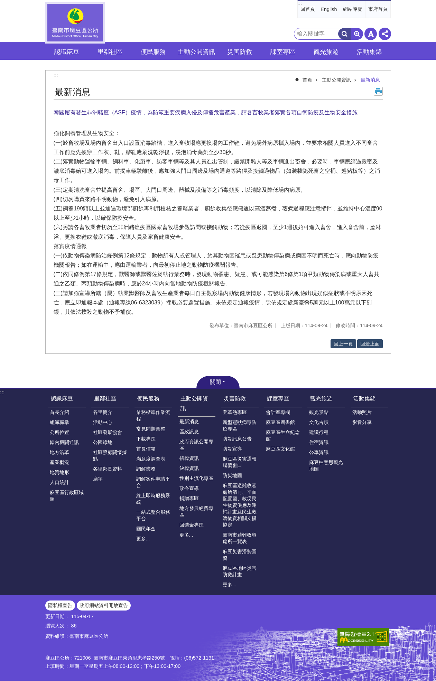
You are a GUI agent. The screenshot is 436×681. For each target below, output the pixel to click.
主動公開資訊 (336, 80)
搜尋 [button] (344, 34)
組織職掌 (59, 422)
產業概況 (59, 462)
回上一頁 (343, 344)
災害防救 (235, 398)
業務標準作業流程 (153, 415)
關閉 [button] (215, 382)
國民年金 (146, 528)
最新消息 (370, 80)
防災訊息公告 (237, 439)
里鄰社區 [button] (110, 51)
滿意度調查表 (150, 459)
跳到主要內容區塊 (3, 3)
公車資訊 (318, 452)
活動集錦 (364, 398)
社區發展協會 (107, 432)
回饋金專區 (191, 525)
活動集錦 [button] (369, 51)
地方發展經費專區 (196, 511)
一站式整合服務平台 (153, 515)
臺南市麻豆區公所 (75, 23)
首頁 (307, 80)
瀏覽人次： (57, 625)
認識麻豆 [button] (66, 51)
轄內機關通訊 (64, 442)
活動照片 (362, 412)
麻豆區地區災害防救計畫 (240, 571)
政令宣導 (189, 488)
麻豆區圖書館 (280, 422)
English (329, 9)
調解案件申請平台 (153, 482)
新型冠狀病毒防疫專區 (240, 425)
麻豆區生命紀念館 (283, 435)
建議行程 (318, 432)
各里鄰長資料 (107, 469)
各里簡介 (102, 412)
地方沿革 (59, 452)
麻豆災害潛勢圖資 (240, 555)
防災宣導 (232, 449)
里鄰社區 (105, 398)
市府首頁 (378, 9)
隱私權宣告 (60, 605)
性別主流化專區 (196, 478)
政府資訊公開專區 (196, 445)
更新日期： (57, 616)
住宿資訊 (318, 442)
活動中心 (102, 422)
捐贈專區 (189, 498)
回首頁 (307, 9)
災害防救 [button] (239, 51)
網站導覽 (352, 9)
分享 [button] (385, 34)
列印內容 (378, 91)
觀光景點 (318, 412)
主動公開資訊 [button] (196, 51)
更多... (143, 538)
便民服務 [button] (153, 51)
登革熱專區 (235, 412)
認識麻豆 (62, 398)
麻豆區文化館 (280, 449)
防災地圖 (232, 475)
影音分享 (362, 422)
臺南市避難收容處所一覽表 (240, 538)
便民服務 (148, 398)
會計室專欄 (278, 412)
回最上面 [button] (370, 344)
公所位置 (59, 432)
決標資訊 (189, 468)
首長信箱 (146, 449)
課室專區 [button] (282, 51)
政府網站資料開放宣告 (104, 605)
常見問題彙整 (150, 429)
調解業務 (146, 469)
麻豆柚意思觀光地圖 (326, 466)
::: (299, 3)
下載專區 (146, 439)
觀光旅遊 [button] (326, 51)
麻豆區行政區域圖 (67, 496)
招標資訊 (189, 458)
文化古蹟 (318, 422)
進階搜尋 (357, 34)
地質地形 (59, 472)
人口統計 (59, 482)
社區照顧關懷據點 (110, 456)
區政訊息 (189, 431)
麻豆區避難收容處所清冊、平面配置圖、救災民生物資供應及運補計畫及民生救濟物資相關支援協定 (240, 505)
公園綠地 (102, 442)
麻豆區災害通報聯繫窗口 (240, 462)
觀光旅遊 (321, 398)
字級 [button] (370, 34)
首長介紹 (59, 412)
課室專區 (278, 398)
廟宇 (98, 479)
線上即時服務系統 (153, 499)
